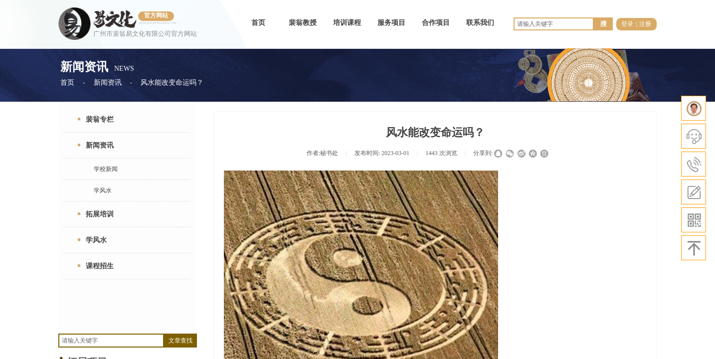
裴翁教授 (303, 22)
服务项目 (391, 22)
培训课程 (347, 22)
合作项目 (436, 22)
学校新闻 (106, 169)
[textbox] (111, 341)
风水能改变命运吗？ (172, 82)
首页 (258, 22)
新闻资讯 (108, 82)
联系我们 (480, 22)
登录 (627, 23)
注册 (645, 23)
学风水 (103, 190)
